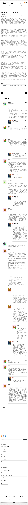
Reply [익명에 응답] (26, 126)
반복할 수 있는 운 (4, 451)
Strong (4, 16)
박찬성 (9, 102)
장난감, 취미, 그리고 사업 (5, 459)
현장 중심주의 (3, 477)
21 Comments (8, 15)
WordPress (11, 499)
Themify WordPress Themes (16, 499)
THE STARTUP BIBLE (14, 3)
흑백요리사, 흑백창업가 (12, 12)
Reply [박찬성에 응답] (26, 102)
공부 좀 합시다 (23, 93)
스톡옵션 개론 (3, 456)
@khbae (2, 442)
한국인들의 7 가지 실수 (4, 448)
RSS (26, 2)
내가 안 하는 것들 (4, 480)
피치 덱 (2, 454)
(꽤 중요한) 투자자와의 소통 (6, 94)
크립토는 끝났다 (3, 449)
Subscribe (24, 439)
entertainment (14, 15)
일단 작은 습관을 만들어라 (5, 446)
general (24, 15)
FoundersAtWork (20, 15)
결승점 (2, 472)
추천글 (2, 461)
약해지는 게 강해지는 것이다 (5, 470)
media (2, 16)
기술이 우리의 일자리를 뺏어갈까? (6, 475)
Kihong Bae (3, 15)
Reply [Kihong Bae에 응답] (26, 120)
